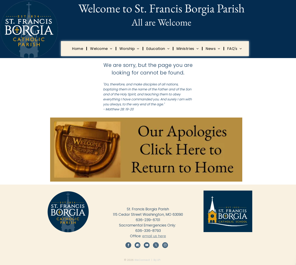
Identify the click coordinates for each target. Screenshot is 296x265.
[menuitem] (78, 48)
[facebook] (128, 245)
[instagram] (165, 245)
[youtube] (147, 245)
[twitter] (156, 245)
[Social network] (137, 245)
